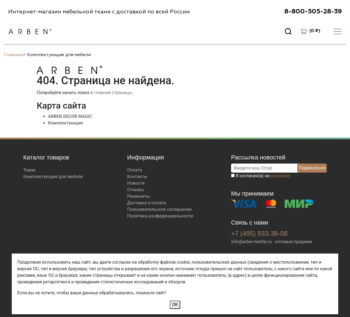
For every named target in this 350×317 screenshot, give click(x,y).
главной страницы (113, 92)
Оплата (134, 170)
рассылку (280, 175)
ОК (175, 304)
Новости (136, 183)
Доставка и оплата (146, 202)
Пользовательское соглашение (159, 209)
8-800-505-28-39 (313, 11)
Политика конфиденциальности (160, 216)
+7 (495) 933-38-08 (259, 233)
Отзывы (135, 189)
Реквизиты (138, 196)
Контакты (137, 176)
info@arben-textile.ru (251, 241)
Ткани (29, 170)
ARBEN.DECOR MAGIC (70, 116)
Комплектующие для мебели (53, 176)
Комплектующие (65, 123)
